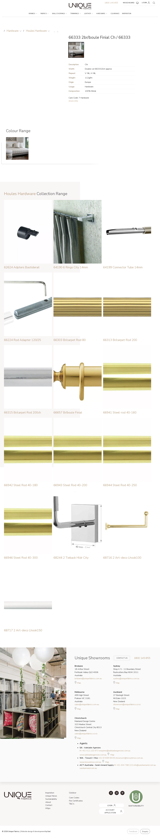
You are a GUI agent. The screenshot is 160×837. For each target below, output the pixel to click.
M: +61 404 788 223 (123, 765)
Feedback (133, 831)
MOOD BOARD (131, 3)
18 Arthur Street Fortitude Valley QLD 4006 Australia (86, 671)
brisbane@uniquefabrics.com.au (88, 678)
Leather (88, 14)
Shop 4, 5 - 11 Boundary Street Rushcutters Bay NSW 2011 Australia (127, 671)
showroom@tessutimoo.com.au (129, 758)
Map (78, 682)
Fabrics (44, 14)
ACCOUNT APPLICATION (108, 809)
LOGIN (146, 3)
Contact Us (120, 658)
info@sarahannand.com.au (145, 765)
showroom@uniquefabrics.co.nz (127, 704)
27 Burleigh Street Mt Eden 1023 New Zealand (121, 697)
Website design (27, 831)
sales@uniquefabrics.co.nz (86, 733)
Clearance (115, 14)
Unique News (51, 796)
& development (39, 831)
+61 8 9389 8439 (106, 758)
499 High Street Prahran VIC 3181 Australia (82, 697)
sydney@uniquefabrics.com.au (126, 678)
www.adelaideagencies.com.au (93, 754)
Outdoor (72, 792)
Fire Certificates (76, 800)
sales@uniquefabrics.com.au (87, 704)
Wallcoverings (59, 14)
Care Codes (74, 797)
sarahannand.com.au (88, 768)
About (48, 802)
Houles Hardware (36, 31)
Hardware (101, 14)
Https (47, 808)
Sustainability (51, 799)
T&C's (71, 803)
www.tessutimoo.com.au (90, 762)
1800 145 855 (111, 2)
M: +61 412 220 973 (89, 750)
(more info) (73, 101)
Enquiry (145, 831)
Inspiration (126, 14)
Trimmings (75, 14)
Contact (48, 805)
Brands (33, 14)
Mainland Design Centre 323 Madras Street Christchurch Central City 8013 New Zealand (88, 724)
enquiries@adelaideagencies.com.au (114, 750)
